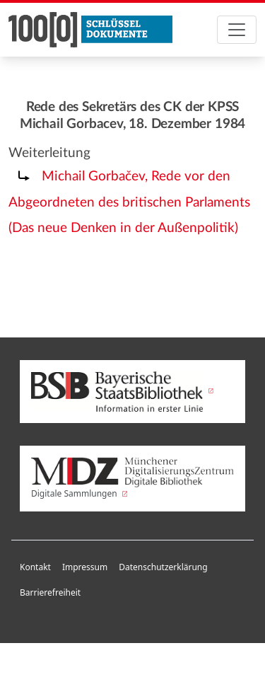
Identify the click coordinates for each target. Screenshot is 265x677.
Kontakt (35, 567)
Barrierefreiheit (50, 592)
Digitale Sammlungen (132, 478)
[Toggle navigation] (237, 30)
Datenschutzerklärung (163, 567)
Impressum (84, 567)
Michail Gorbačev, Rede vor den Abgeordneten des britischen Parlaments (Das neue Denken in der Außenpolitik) (129, 203)
